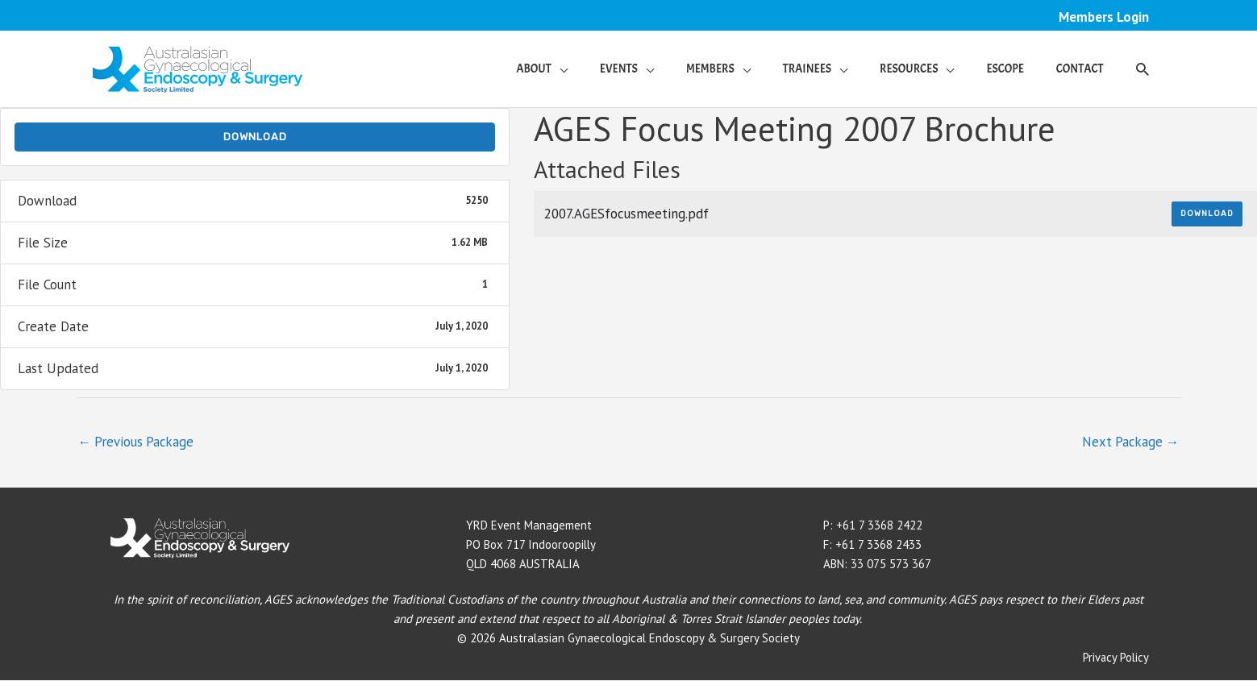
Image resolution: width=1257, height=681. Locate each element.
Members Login (1103, 17)
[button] (542, 69)
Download (255, 137)
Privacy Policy (1115, 658)
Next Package (1130, 442)
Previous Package (137, 442)
